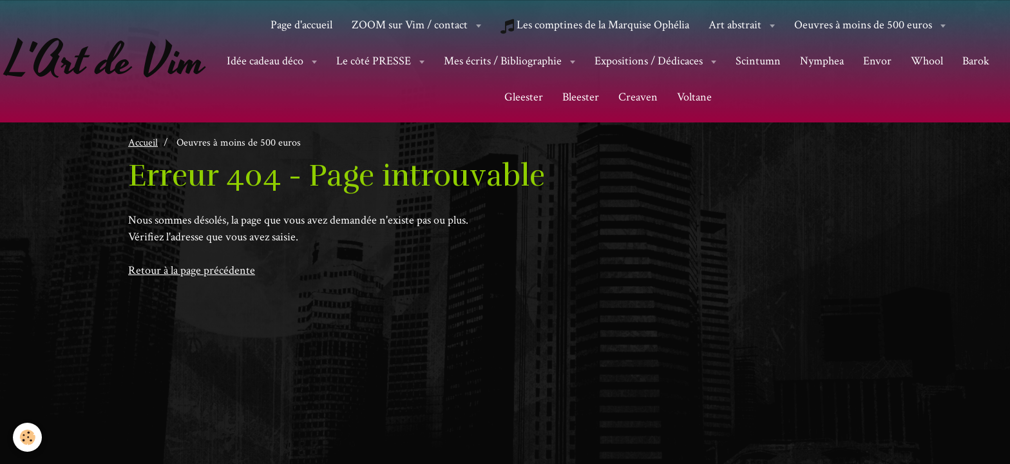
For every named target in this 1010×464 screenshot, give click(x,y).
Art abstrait (736, 24)
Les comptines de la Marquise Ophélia (594, 24)
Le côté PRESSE (375, 60)
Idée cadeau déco (266, 60)
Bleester (580, 97)
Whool (927, 60)
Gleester (523, 97)
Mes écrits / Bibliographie (504, 60)
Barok (975, 60)
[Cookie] (27, 437)
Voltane (694, 97)
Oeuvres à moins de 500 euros (864, 24)
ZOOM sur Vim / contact (411, 24)
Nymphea (822, 60)
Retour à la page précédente (191, 270)
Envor (877, 60)
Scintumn (758, 60)
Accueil (143, 142)
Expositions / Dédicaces (650, 60)
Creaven (638, 97)
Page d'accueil (301, 24)
